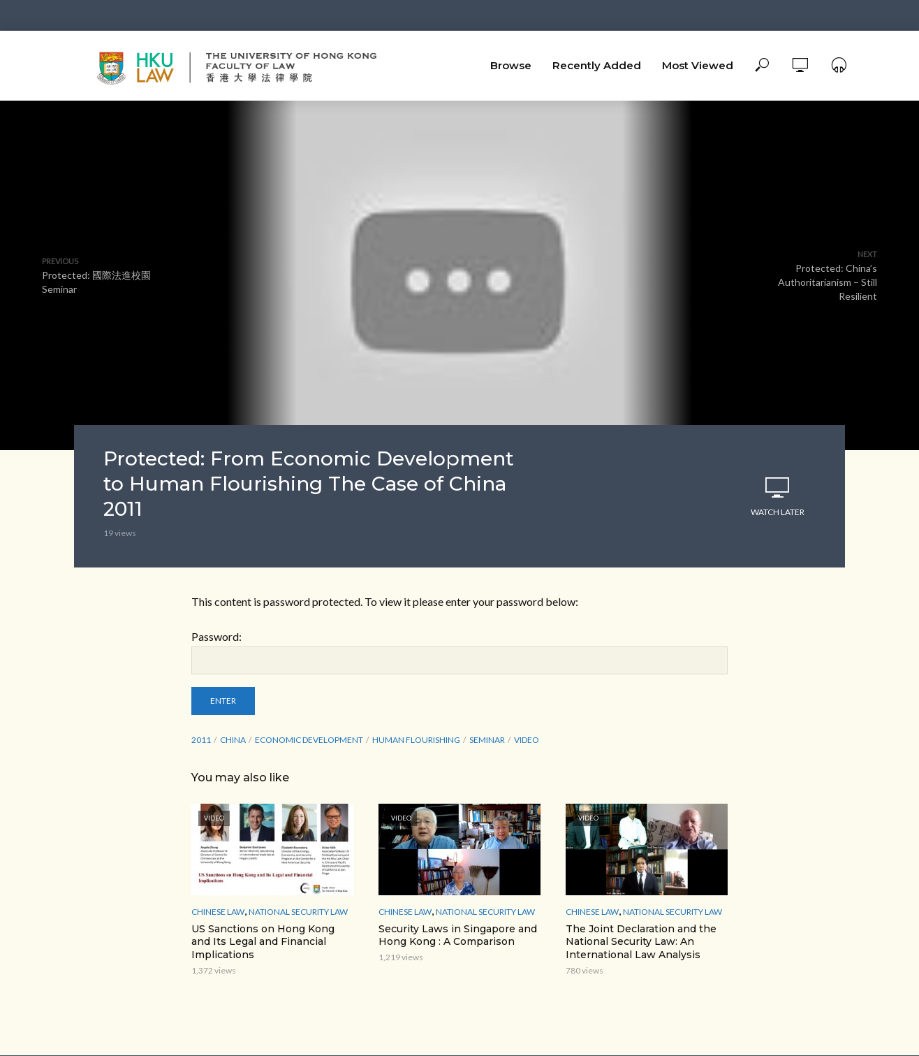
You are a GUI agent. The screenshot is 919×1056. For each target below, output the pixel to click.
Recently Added (596, 65)
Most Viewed (697, 65)
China (233, 740)
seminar (487, 740)
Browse (510, 65)
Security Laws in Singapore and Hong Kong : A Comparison (457, 935)
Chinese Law (217, 911)
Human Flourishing (416, 740)
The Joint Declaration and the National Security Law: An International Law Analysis (641, 942)
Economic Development (309, 740)
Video (526, 740)
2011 (201, 740)
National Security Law (298, 911)
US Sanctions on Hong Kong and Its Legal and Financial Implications (262, 942)
